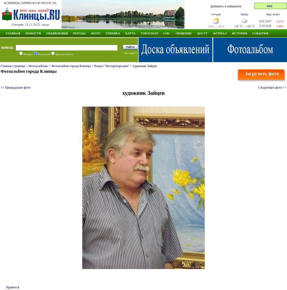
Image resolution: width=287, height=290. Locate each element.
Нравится (12, 287)
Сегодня (216, 14)
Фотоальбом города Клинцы (71, 66)
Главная (13, 33)
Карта (130, 33)
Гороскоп (149, 33)
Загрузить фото (262, 73)
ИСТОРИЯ (239, 33)
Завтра (244, 14)
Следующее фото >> (272, 87)
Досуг (202, 33)
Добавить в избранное (226, 6)
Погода (79, 33)
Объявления (57, 33)
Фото (95, 33)
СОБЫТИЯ (260, 33)
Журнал (220, 33)
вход (269, 5)
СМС (166, 33)
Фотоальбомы (38, 66)
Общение (183, 33)
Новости (33, 33)
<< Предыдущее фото (16, 87)
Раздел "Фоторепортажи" (111, 66)
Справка (113, 33)
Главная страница (13, 66)
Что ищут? (130, 53)
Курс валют (273, 14)
